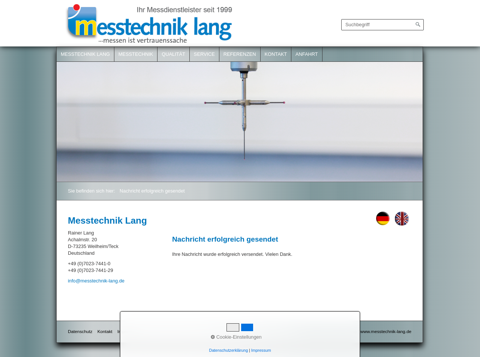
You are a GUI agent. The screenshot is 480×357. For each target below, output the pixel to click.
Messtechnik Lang (85, 54)
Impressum (128, 331)
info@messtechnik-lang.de (96, 281)
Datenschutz (80, 331)
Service (204, 54)
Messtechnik (135, 54)
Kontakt (276, 54)
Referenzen (240, 54)
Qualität (173, 54)
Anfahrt (307, 54)
